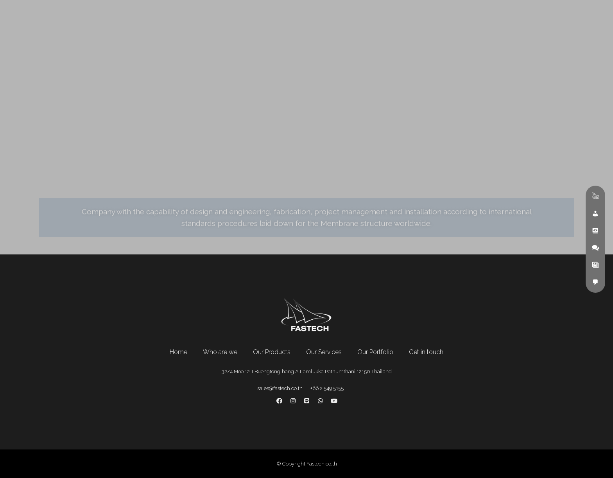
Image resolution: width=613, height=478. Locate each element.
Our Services (324, 352)
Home (178, 352)
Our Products (271, 352)
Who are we (220, 352)
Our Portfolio (375, 352)
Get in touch (426, 352)
